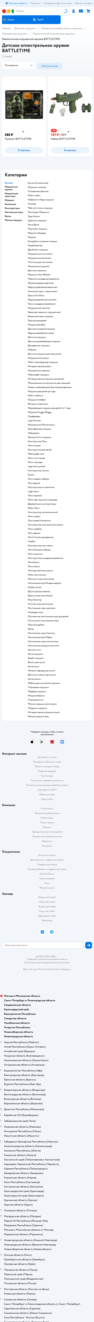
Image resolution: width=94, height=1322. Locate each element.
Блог (47, 883)
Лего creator (34, 516)
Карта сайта (47, 799)
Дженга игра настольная (40, 595)
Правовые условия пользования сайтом (47, 959)
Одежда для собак (47, 915)
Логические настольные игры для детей (48, 616)
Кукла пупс (33, 666)
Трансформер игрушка (39, 429)
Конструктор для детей (40, 449)
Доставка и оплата (47, 757)
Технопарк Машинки (38, 212)
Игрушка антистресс (38, 358)
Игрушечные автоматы (39, 258)
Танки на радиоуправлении (42, 304)
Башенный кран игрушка (40, 316)
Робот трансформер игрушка (43, 362)
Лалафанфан (34, 416)
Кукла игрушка (35, 654)
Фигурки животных (38, 404)
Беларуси (66, 969)
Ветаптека (47, 920)
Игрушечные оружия (38, 266)
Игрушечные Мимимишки (41, 424)
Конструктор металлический (43, 512)
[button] (38, 19)
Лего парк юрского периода (42, 499)
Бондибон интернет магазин (42, 241)
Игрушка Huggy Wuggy (39, 412)
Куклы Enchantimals (38, 183)
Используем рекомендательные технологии (47, 962)
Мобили (32, 349)
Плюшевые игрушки (38, 687)
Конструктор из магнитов (41, 487)
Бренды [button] (9, 183)
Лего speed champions (39, 520)
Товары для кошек (47, 897)
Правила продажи (47, 771)
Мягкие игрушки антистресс (42, 704)
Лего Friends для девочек (41, 537)
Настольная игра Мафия (40, 637)
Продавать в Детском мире (47, 761)
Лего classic (34, 566)
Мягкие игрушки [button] (13, 220)
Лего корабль (35, 529)
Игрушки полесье (37, 187)
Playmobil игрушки (37, 229)
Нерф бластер (35, 245)
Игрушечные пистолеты (40, 254)
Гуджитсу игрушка (37, 220)
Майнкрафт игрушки (38, 374)
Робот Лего (34, 508)
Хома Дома (33, 224)
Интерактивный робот (39, 366)
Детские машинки (37, 270)
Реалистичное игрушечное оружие (53, 33)
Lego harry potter (36, 466)
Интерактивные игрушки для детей (46, 379)
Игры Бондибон (36, 624)
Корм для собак (47, 911)
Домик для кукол (36, 662)
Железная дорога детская (40, 283)
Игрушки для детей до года (41, 391)
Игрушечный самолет (39, 308)
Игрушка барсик (36, 695)
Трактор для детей (37, 320)
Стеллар (32, 204)
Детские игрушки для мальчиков (44, 354)
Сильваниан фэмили (38, 191)
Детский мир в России (34, 969)
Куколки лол (34, 649)
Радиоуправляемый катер (41, 333)
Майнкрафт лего (36, 454)
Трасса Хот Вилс (36, 295)
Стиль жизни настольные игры (43, 620)
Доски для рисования (39, 591)
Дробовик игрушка (38, 249)
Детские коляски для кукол (42, 675)
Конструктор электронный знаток (45, 524)
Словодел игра (35, 612)
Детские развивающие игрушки (44, 341)
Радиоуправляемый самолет (42, 299)
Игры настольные (37, 574)
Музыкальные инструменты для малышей (49, 383)
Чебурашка (33, 433)
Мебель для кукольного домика (44, 683)
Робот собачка (35, 395)
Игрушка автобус (37, 324)
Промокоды (47, 775)
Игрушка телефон (37, 399)
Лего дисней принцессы (40, 570)
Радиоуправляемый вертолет (42, 287)
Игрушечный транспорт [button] (11, 195)
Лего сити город (36, 458)
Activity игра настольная (40, 604)
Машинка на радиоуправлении (43, 279)
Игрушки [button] (9, 200)
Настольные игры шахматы (41, 608)
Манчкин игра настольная (41, 579)
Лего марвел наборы (38, 479)
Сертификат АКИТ (47, 789)
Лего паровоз (35, 495)
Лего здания (34, 533)
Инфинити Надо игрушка (41, 199)
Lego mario (33, 491)
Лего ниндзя (34, 445)
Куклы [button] (8, 216)
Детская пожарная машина (41, 329)
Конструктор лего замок (40, 545)
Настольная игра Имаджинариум (44, 583)
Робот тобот (34, 195)
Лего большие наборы (39, 549)
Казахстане (53, 969)
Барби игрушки (36, 658)
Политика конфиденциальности (47, 780)
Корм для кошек (47, 901)
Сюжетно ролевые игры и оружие (61, 28)
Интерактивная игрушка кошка (43, 712)
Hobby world (34, 587)
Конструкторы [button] (12, 208)
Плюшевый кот (36, 700)
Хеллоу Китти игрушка (39, 437)
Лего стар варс (35, 462)
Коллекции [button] (10, 204)
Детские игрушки (24, 28)
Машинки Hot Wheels (39, 274)
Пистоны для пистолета (40, 262)
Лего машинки (35, 554)
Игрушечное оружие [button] (11, 188)
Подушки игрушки (37, 708)
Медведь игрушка (37, 691)
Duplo (31, 474)
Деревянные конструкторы (42, 504)
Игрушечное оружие (14, 33)
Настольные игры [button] (14, 212)
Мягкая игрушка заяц (38, 716)
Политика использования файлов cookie (47, 785)
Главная (6, 28)
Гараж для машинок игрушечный (44, 312)
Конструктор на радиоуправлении (45, 558)
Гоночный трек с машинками (42, 291)
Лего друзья (34, 483)
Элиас (31, 629)
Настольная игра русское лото (43, 645)
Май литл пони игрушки (40, 208)
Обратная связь (47, 794)
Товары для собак (47, 906)
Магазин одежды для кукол (41, 670)
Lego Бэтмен (34, 420)
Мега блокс (34, 562)
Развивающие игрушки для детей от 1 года (49, 408)
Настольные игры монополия (43, 641)
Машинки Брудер (37, 233)
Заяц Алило (34, 216)
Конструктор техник (38, 470)
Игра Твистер (35, 599)
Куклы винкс (34, 679)
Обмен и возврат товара (47, 766)
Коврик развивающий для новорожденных (50, 387)
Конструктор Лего (37, 441)
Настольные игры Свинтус (41, 633)
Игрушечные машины (39, 370)
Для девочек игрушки (39, 345)
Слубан (31, 541)
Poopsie (32, 237)
